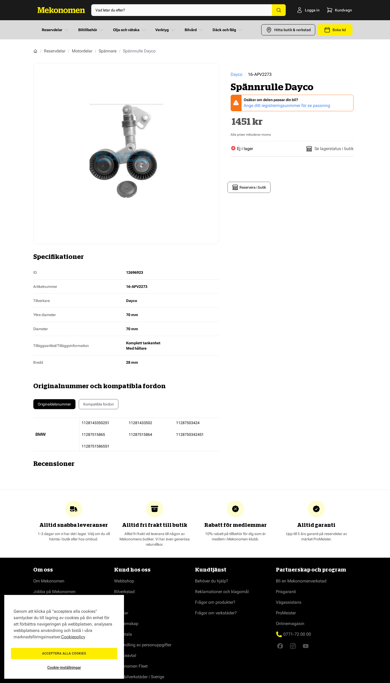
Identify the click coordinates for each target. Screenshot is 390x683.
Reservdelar (56, 30)
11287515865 (93, 434)
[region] (64, 637)
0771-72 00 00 (297, 634)
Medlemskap (126, 623)
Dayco (236, 74)
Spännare (108, 50)
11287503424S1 (190, 434)
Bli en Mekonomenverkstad (301, 580)
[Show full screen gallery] (126, 153)
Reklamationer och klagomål (222, 591)
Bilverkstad (124, 591)
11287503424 (188, 423)
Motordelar (82, 50)
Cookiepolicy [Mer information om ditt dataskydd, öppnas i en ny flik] (73, 636)
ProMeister (286, 612)
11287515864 (140, 434)
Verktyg (165, 30)
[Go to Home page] (61, 10)
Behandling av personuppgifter (142, 644)
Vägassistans (288, 602)
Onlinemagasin (290, 623)
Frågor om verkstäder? (216, 612)
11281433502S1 (95, 423)
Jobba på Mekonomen (54, 591)
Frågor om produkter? (215, 602)
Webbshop (124, 580)
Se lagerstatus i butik (330, 149)
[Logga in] (300, 10)
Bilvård (194, 30)
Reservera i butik (249, 187)
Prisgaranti (286, 591)
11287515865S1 (95, 446)
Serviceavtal (125, 655)
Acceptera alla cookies (64, 653)
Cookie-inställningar (64, 667)
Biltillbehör (91, 30)
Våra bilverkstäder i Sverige (139, 676)
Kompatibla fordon (98, 405)
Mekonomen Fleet (131, 666)
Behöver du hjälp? (211, 580)
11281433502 (140, 423)
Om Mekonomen (48, 580)
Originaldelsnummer (54, 404)
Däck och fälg (228, 30)
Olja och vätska (130, 30)
